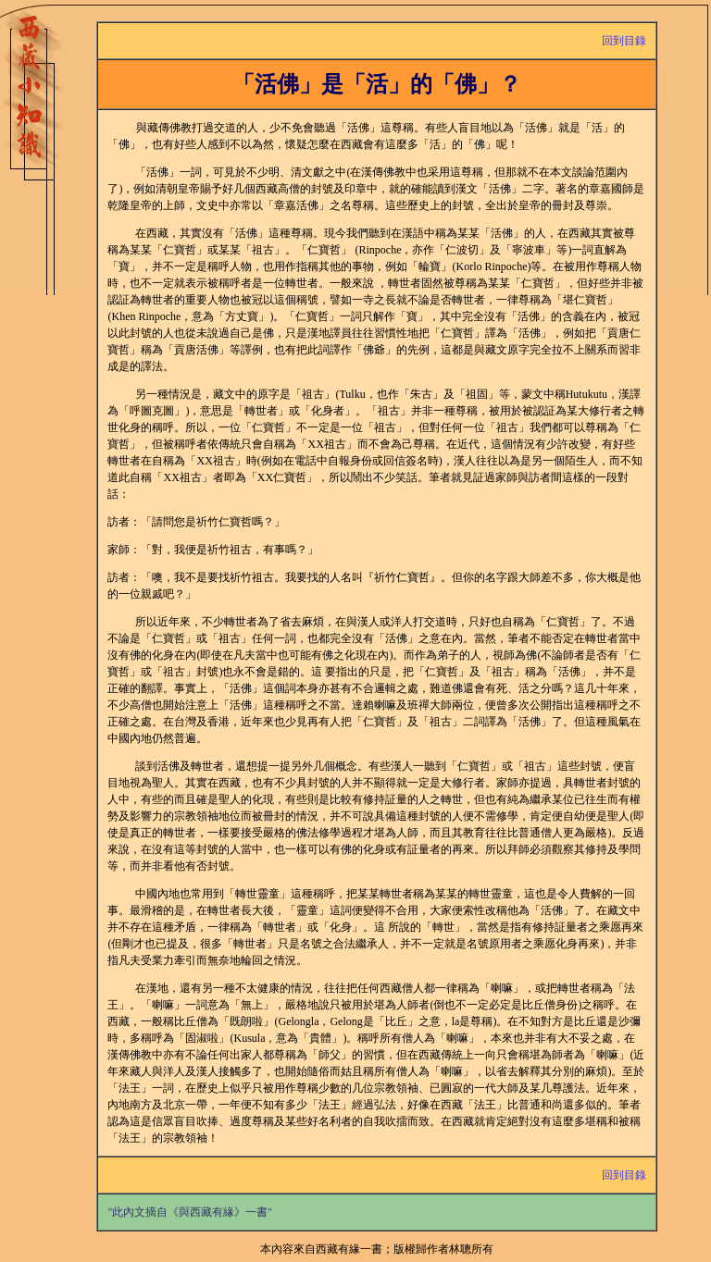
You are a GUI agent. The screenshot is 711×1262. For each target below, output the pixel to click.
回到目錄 (624, 40)
